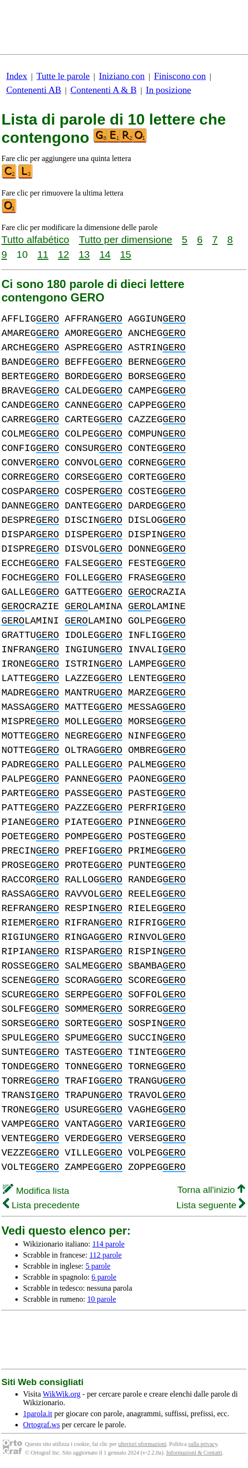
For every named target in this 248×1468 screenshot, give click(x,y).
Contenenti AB (33, 90)
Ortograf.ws (41, 1425)
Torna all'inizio (211, 1190)
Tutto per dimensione (125, 239)
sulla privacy (202, 1444)
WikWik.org (62, 1394)
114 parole (108, 1244)
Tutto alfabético (35, 239)
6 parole (104, 1277)
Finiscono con (180, 76)
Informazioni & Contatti (194, 1452)
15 (125, 254)
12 (63, 254)
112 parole (105, 1255)
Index (16, 76)
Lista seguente (211, 1205)
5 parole (97, 1266)
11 (42, 254)
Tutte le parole (63, 76)
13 (84, 254)
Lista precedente (41, 1205)
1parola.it (37, 1414)
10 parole (101, 1299)
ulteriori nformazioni (142, 1444)
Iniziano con (121, 76)
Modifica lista (36, 1191)
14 (104, 254)
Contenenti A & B (104, 90)
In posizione (168, 90)
